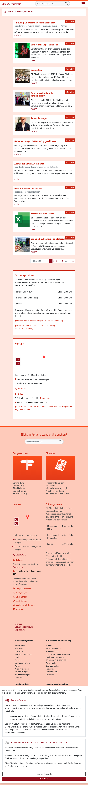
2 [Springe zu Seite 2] (53, 261)
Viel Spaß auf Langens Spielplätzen (48, 238)
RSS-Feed (20, 609)
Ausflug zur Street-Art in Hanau (29, 163)
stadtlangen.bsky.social (25, 605)
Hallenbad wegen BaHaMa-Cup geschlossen (35, 141)
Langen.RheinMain (23, 588)
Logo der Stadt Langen (14, 4)
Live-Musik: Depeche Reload (44, 44)
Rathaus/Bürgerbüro (25, 12)
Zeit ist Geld (36, 70)
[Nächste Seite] (69, 261)
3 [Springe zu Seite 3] (56, 261)
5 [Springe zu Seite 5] (62, 261)
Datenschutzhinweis (44, 774)
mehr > (17, 35)
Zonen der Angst (39, 118)
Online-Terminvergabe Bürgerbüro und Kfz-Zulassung (40, 320)
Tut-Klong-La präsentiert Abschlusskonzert (34, 22)
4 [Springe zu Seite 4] (59, 261)
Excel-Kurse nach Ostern (42, 213)
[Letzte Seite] (73, 261)
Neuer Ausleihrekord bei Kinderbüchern (42, 94)
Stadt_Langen (21, 592)
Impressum (45, 398)
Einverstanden (44, 779)
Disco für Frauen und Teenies (28, 188)
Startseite (10, 12)
